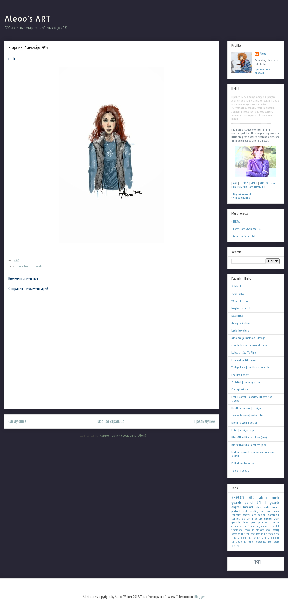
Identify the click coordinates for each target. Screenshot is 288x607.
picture (235, 545)
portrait (236, 511)
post (270, 541)
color (244, 526)
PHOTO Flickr (267, 183)
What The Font (240, 301)
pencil (249, 502)
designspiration (240, 323)
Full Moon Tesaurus (243, 463)
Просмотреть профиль (262, 71)
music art (258, 530)
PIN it (254, 183)
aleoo (263, 497)
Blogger (199, 596)
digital (236, 507)
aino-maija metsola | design (248, 338)
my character (264, 526)
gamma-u (274, 515)
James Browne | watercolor (247, 415)
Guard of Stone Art (244, 236)
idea (246, 522)
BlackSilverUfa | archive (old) (248, 445)
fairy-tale (236, 541)
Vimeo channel (242, 197)
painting (249, 541)
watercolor (273, 511)
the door (255, 534)
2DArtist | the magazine (245, 382)
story (277, 541)
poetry (276, 530)
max (254, 518)
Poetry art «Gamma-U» (247, 229)
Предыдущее (204, 421)
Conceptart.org (240, 389)
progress (263, 522)
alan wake (263, 507)
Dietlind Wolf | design (244, 422)
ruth (32, 266)
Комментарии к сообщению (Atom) (123, 435)
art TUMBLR (256, 187)
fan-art (248, 507)
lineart (276, 507)
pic (260, 518)
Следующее (17, 421)
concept (236, 515)
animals (236, 526)
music (276, 497)
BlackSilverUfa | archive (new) (249, 437)
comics (235, 518)
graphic (236, 522)
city (277, 538)
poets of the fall (240, 534)
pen (253, 522)
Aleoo (263, 54)
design (262, 515)
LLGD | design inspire (244, 430)
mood (248, 530)
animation (268, 538)
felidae (251, 526)
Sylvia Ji (236, 286)
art (251, 497)
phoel (268, 530)
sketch (40, 266)
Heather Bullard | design (246, 408)
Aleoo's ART (27, 18)
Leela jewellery (240, 330)
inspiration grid (240, 308)
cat (245, 511)
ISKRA (236, 221)
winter (257, 538)
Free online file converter (246, 360)
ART (235, 183)
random (241, 538)
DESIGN (244, 183)
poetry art (249, 515)
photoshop (260, 541)
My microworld (242, 194)
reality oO (257, 511)
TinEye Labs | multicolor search (250, 367)
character (22, 266)
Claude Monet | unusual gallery (250, 345)
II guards (272, 502)
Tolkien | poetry (240, 470)
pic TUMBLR (240, 187)
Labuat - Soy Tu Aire (243, 352)
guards (236, 502)
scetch (276, 526)
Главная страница (110, 421)
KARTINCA (237, 316)
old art (246, 518)
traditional (237, 530)
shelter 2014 (272, 518)
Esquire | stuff (240, 375)
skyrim (275, 522)
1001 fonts (237, 293)
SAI (259, 502)
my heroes (267, 534)
